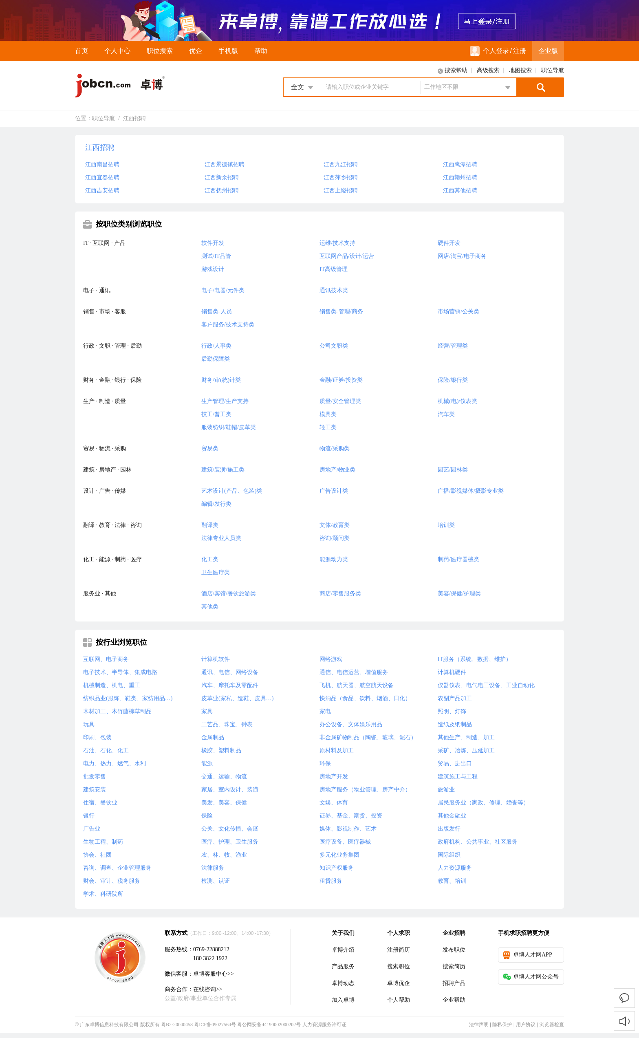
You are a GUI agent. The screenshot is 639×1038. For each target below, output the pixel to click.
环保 (325, 763)
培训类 (446, 525)
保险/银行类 (453, 380)
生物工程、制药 (103, 842)
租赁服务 (331, 881)
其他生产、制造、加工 (466, 737)
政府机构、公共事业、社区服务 (478, 842)
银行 (89, 816)
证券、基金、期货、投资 (351, 816)
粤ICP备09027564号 (215, 1024)
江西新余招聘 (222, 177)
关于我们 (343, 933)
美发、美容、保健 (224, 803)
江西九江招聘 (341, 164)
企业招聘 (454, 933)
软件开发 (212, 243)
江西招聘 (134, 118)
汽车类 (446, 414)
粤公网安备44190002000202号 (269, 1024)
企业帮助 (454, 1000)
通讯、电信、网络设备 (229, 672)
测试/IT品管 (216, 256)
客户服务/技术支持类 (227, 325)
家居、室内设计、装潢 (229, 790)
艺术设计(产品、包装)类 (231, 491)
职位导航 (552, 70)
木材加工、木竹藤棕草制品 (117, 711)
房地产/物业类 (337, 470)
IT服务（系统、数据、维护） (474, 659)
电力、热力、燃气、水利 (114, 763)
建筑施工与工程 (458, 777)
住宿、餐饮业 (100, 803)
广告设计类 (334, 491)
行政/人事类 (216, 346)
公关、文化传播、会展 (229, 829)
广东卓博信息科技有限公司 (109, 1024)
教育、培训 (452, 881)
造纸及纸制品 (455, 724)
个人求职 (398, 933)
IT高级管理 (334, 269)
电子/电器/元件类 (223, 290)
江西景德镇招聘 (225, 164)
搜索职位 (398, 966)
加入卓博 (343, 1000)
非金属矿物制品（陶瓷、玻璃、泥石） (368, 737)
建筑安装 (94, 790)
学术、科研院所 (103, 894)
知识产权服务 (337, 868)
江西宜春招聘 (102, 177)
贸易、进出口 (455, 763)
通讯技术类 (334, 290)
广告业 (91, 829)
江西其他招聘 (460, 190)
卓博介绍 (343, 950)
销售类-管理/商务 (341, 312)
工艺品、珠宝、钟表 (227, 724)
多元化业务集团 (339, 855)
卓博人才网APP (527, 955)
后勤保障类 (215, 359)
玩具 (89, 724)
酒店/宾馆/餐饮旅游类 (228, 594)
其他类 (209, 607)
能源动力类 (334, 559)
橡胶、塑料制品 (221, 750)
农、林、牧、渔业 (224, 855)
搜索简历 (454, 966)
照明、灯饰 (452, 711)
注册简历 (398, 950)
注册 (519, 50)
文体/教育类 (335, 525)
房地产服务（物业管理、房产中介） (365, 790)
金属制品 (212, 737)
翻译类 (209, 525)
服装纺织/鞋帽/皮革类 (228, 427)
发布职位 (454, 950)
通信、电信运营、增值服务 (354, 672)
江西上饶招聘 (341, 190)
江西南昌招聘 (102, 164)
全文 (297, 87)
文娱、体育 (334, 803)
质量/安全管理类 (340, 401)
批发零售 (94, 777)
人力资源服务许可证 (324, 1024)
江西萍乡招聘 (341, 177)
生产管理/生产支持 (225, 401)
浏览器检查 (552, 1024)
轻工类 (328, 427)
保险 (207, 816)
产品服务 (343, 966)
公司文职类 (334, 346)
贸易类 (209, 448)
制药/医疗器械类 (458, 559)
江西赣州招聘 (460, 177)
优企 (195, 50)
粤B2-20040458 (177, 1024)
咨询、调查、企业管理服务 (117, 868)
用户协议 (525, 1024)
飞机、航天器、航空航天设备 (357, 685)
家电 (325, 711)
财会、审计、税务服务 (111, 881)
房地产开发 (334, 777)
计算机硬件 (452, 672)
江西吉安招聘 (102, 190)
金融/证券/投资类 (341, 380)
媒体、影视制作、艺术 (348, 829)
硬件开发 (449, 243)
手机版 (228, 50)
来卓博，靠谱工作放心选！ (319, 20)
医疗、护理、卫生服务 (229, 842)
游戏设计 (212, 269)
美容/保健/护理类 (459, 594)
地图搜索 (520, 70)
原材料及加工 (337, 750)
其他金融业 (452, 816)
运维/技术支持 (337, 243)
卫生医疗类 (215, 572)
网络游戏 (331, 659)
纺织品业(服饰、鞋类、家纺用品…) (127, 698)
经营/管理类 (453, 346)
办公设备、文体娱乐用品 (351, 724)
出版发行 (449, 829)
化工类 (209, 559)
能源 (207, 763)
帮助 (260, 50)
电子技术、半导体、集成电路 (120, 672)
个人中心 (117, 50)
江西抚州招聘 (222, 190)
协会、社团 (97, 855)
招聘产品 (454, 983)
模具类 (328, 414)
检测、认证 (215, 881)
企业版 (548, 50)
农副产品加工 (455, 698)
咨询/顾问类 (335, 538)
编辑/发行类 (216, 504)
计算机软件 (215, 659)
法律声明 (479, 1024)
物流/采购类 (335, 448)
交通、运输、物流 (224, 777)
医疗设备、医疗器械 (345, 842)
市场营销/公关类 (458, 312)
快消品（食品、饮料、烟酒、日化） (365, 698)
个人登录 (489, 51)
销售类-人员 (216, 312)
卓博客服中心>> (213, 974)
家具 (207, 711)
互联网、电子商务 (106, 659)
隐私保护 (502, 1024)
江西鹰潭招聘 (460, 164)
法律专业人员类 (221, 538)
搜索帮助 (456, 70)
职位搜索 (160, 50)
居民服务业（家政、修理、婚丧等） (483, 803)
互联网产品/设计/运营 (347, 256)
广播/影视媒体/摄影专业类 (471, 491)
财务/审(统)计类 (221, 380)
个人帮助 (398, 1000)
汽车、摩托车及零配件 (229, 685)
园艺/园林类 (453, 470)
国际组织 (449, 855)
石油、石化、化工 (106, 750)
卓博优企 (398, 983)
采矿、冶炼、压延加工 (466, 750)
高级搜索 (488, 70)
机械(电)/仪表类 (457, 401)
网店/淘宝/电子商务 (462, 256)
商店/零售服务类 (340, 594)
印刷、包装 (97, 737)
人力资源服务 (455, 868)
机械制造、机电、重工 (111, 685)
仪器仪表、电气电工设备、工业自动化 (486, 685)
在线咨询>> (208, 989)
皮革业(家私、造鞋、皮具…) (237, 698)
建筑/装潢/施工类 (223, 470)
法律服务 (212, 868)
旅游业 (446, 790)
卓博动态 (343, 983)
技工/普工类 (216, 414)
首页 (81, 50)
